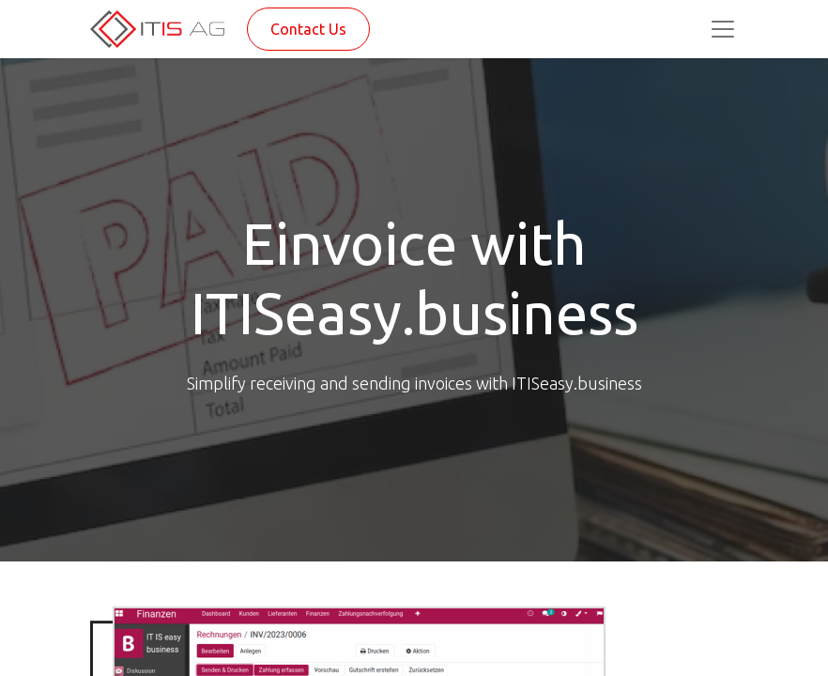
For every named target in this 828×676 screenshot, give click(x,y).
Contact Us (308, 29)
